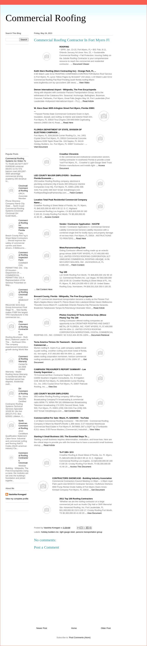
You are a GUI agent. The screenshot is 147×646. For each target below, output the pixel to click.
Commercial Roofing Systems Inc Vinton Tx (16, 159)
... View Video (83, 82)
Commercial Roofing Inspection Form (23, 256)
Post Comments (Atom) (79, 637)
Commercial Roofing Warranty (23, 359)
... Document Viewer (80, 64)
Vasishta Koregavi (17, 494)
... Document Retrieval (99, 335)
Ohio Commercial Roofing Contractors (23, 327)
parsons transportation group (89, 532)
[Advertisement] (18, 97)
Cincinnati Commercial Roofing (23, 188)
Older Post (106, 628)
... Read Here (67, 122)
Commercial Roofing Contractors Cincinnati (23, 458)
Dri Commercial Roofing (23, 391)
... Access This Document (79, 466)
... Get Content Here (43, 289)
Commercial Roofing (46, 18)
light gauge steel (67, 532)
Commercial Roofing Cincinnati (23, 292)
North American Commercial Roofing (23, 424)
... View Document (93, 513)
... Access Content (51, 217)
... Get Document (97, 490)
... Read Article (87, 101)
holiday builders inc (50, 532)
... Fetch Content (75, 193)
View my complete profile (17, 498)
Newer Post (41, 628)
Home (74, 628)
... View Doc (51, 386)
